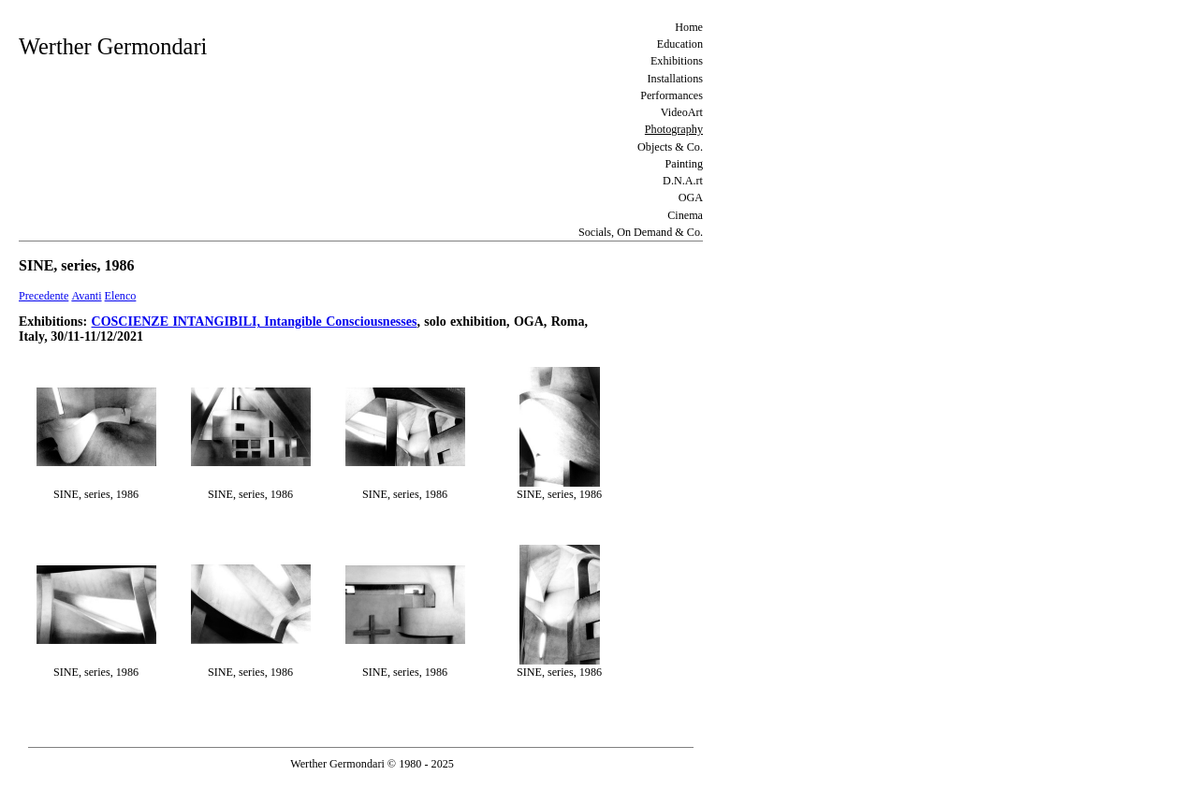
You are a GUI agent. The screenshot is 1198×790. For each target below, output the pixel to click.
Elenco (121, 295)
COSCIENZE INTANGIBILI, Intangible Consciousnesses (254, 322)
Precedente (43, 295)
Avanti (86, 295)
